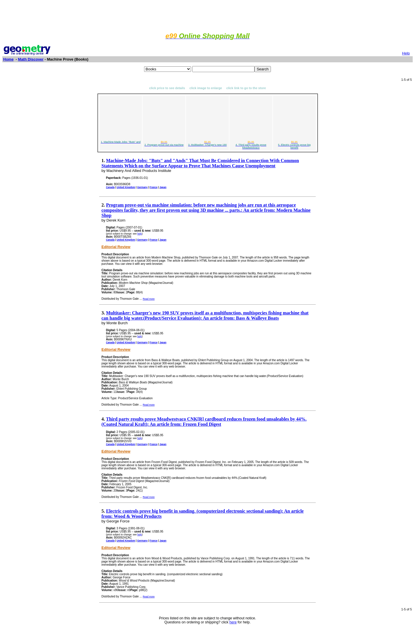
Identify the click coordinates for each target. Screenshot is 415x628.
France (153, 187)
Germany (142, 187)
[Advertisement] (207, 15)
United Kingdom (126, 187)
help (139, 233)
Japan (162, 187)
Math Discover (31, 59)
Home (8, 59)
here (233, 622)
